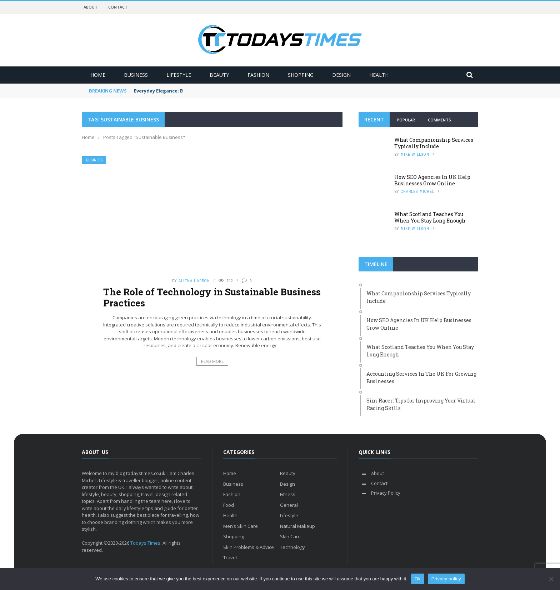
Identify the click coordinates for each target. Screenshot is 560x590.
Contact (118, 7)
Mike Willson (415, 154)
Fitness (287, 494)
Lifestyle (178, 74)
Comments (439, 119)
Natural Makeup (297, 526)
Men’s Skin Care (240, 526)
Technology (292, 547)
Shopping (301, 74)
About (91, 7)
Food (228, 505)
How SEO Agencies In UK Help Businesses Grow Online (432, 180)
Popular (406, 119)
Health (379, 74)
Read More (212, 361)
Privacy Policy (385, 493)
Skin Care (290, 536)
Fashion (258, 74)
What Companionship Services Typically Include (433, 143)
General (289, 505)
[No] (551, 578)
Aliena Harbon (194, 280)
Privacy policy (446, 578)
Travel (230, 557)
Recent (374, 119)
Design (341, 74)
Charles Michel (417, 191)
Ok (418, 578)
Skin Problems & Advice (248, 547)
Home (97, 74)
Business (136, 74)
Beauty (219, 74)
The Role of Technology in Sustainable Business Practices (212, 297)
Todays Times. (145, 543)
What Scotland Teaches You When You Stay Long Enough (429, 217)
